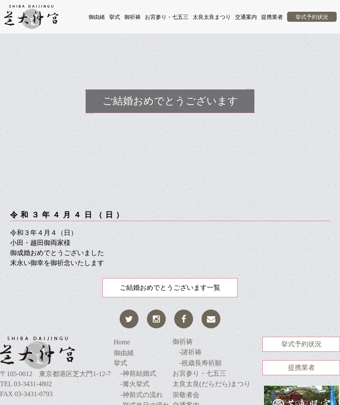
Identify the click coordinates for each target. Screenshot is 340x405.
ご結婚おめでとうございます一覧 (170, 287)
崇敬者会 (186, 394)
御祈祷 (132, 17)
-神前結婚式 (135, 373)
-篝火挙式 (131, 383)
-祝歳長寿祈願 (197, 362)
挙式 (114, 17)
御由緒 (97, 17)
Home (122, 342)
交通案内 (246, 17)
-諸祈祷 (187, 352)
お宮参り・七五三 (166, 17)
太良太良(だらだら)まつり (212, 383)
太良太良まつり (212, 17)
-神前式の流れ (138, 394)
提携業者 (272, 17)
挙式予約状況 (312, 17)
